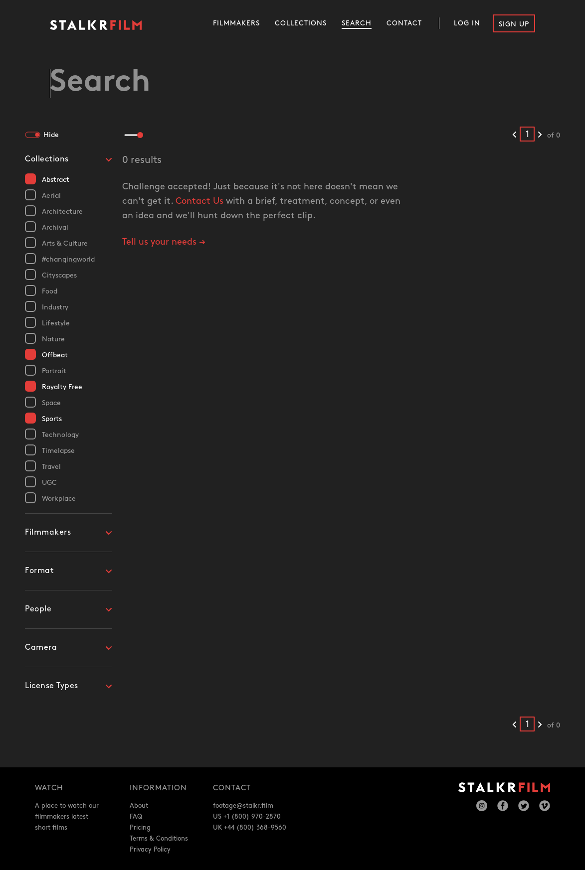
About (139, 806)
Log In (467, 23)
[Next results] (540, 135)
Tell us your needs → (163, 242)
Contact (404, 23)
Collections (301, 23)
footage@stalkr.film (243, 806)
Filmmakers (236, 23)
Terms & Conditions (159, 839)
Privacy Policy (150, 850)
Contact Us (199, 201)
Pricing (140, 828)
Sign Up (514, 24)
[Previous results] (514, 135)
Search (357, 23)
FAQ (136, 817)
